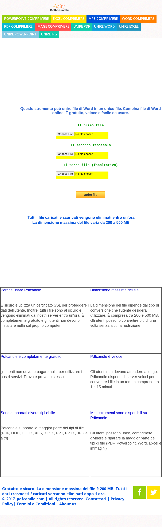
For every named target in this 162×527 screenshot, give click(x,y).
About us (67, 503)
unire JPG (49, 34)
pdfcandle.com (31, 498)
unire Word (104, 26)
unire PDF (81, 26)
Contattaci (96, 498)
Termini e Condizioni (35, 503)
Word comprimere (138, 18)
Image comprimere (53, 26)
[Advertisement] (81, 76)
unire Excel (129, 26)
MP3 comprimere (103, 18)
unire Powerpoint (20, 34)
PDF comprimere (18, 26)
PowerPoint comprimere (26, 18)
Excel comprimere (68, 18)
